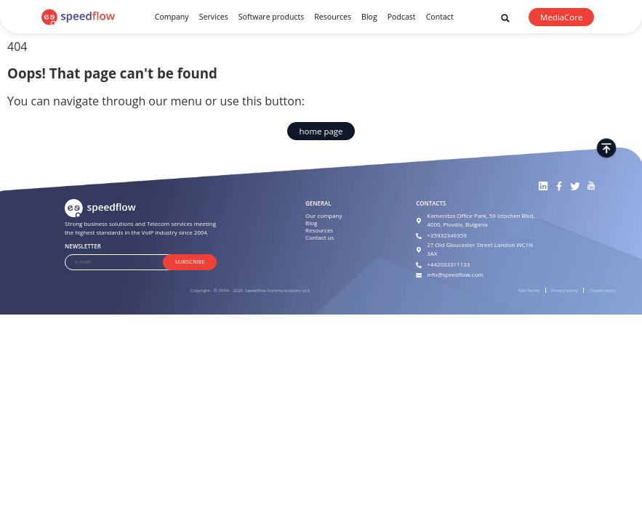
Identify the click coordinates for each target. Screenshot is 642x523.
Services (213, 17)
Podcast (402, 17)
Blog (369, 17)
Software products (271, 17)
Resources (332, 17)
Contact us (319, 237)
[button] (505, 17)
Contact (440, 17)
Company (172, 17)
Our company (323, 215)
